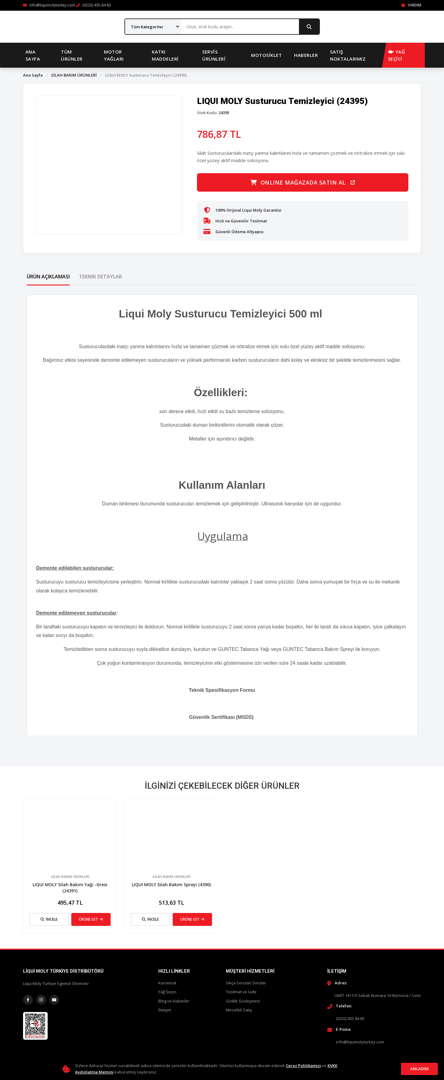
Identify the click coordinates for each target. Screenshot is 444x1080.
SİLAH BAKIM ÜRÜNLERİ (74, 75)
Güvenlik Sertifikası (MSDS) (222, 717)
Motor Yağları (114, 55)
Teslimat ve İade (241, 991)
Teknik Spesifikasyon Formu (222, 690)
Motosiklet (266, 55)
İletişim (164, 1010)
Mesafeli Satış (239, 1010)
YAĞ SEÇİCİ (396, 55)
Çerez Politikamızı (303, 1065)
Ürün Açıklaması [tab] (48, 276)
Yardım (411, 5)
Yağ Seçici (167, 991)
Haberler (306, 55)
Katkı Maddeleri (165, 55)
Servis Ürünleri (214, 55)
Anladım (419, 1068)
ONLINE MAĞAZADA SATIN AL (302, 182)
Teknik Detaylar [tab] (100, 276)
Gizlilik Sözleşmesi (243, 1001)
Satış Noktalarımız (348, 55)
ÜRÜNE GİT (91, 919)
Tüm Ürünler (72, 55)
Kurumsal (167, 983)
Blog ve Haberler (173, 1001)
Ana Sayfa (33, 55)
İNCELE (49, 919)
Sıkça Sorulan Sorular (246, 983)
